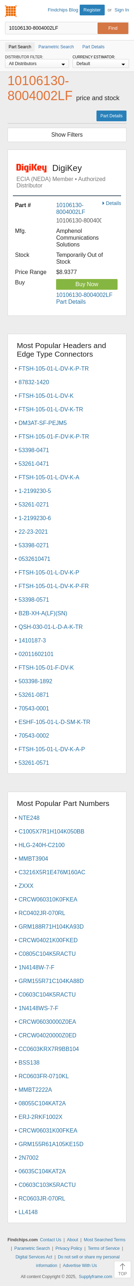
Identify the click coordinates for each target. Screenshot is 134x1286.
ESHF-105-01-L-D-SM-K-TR (54, 722)
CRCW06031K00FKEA (48, 1131)
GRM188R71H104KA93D (51, 927)
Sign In (122, 10)
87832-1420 (34, 382)
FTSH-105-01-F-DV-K (46, 668)
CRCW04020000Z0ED (47, 1035)
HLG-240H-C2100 (42, 845)
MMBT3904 (33, 859)
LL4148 (28, 1212)
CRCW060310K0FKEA (48, 899)
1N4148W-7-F (36, 967)
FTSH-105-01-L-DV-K (46, 396)
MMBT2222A (35, 1090)
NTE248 (29, 818)
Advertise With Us (80, 1265)
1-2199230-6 (35, 518)
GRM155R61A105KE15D (51, 1144)
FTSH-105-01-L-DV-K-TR (51, 409)
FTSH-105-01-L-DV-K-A (49, 477)
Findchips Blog (63, 10)
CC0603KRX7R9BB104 (49, 1049)
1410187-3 (32, 640)
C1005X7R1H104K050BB (51, 831)
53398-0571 (34, 600)
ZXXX (26, 886)
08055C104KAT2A (42, 1103)
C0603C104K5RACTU (47, 995)
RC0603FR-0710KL (44, 1076)
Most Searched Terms (104, 1239)
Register (92, 10)
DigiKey (68, 176)
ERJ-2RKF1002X (41, 1117)
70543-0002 (34, 736)
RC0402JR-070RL (42, 913)
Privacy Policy (68, 1248)
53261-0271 (34, 505)
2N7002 (29, 1158)
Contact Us (50, 1239)
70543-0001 (34, 708)
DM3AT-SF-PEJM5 (43, 423)
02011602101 (36, 654)
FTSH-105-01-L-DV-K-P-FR (54, 586)
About (72, 1239)
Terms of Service (104, 1248)
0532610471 (34, 559)
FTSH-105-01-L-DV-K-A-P (52, 749)
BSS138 (29, 1063)
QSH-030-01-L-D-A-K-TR (51, 627)
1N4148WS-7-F (38, 1008)
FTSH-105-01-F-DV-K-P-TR (54, 437)
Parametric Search (32, 1248)
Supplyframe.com (95, 1276)
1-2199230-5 (35, 491)
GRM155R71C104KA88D (51, 981)
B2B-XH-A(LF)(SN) (43, 613)
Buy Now (86, 284)
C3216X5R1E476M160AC (52, 872)
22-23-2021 (33, 532)
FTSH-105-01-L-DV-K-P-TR (54, 369)
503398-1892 (35, 681)
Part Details (111, 115)
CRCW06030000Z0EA (47, 1022)
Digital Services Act (33, 1257)
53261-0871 (34, 695)
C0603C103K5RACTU (47, 1185)
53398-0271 (34, 545)
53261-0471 (34, 464)
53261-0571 (34, 763)
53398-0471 (34, 450)
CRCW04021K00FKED (48, 940)
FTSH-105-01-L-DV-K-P (49, 572)
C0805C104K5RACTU (47, 954)
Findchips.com (11, 11)
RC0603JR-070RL (42, 1198)
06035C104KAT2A (42, 1171)
